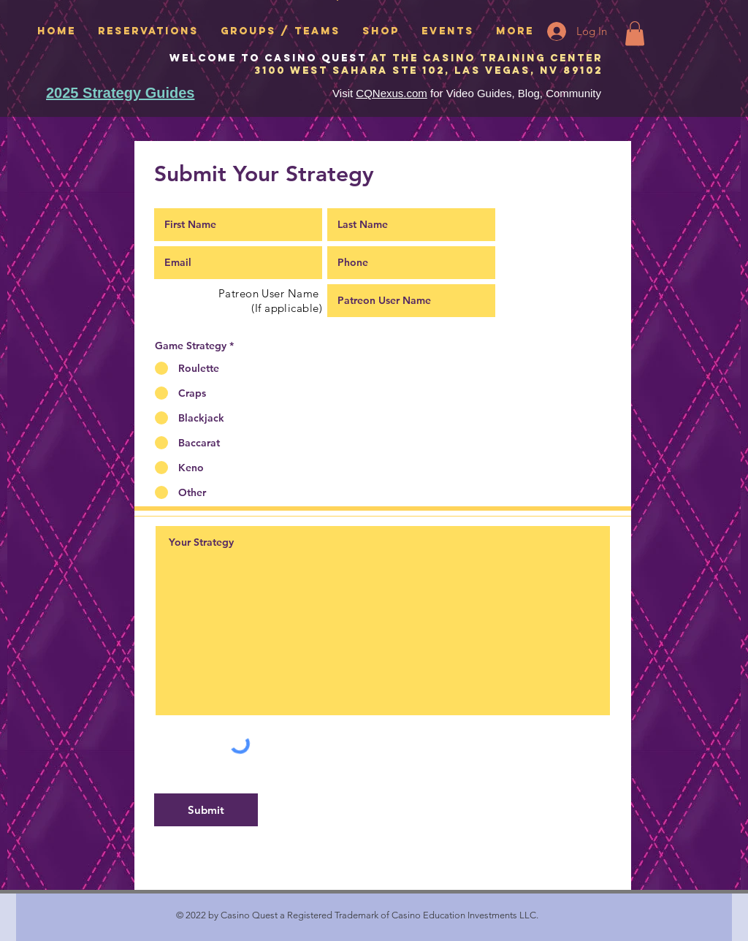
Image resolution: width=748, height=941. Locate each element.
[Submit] (206, 809)
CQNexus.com (391, 93)
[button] (635, 33)
